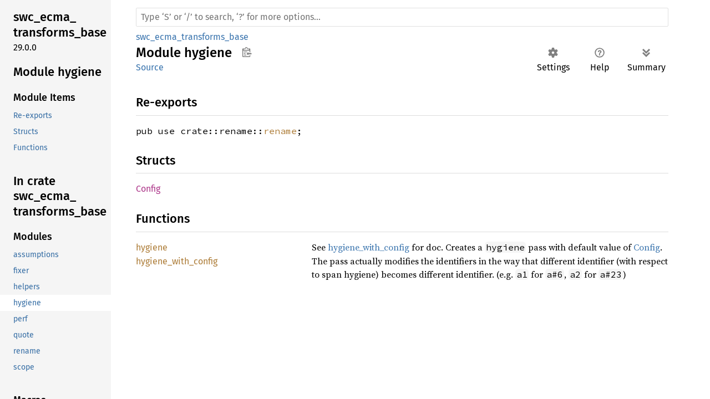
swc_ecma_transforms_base (192, 37)
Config (148, 188)
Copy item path (246, 52)
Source (150, 67)
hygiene (152, 247)
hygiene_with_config (368, 247)
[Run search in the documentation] (402, 17)
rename (280, 130)
